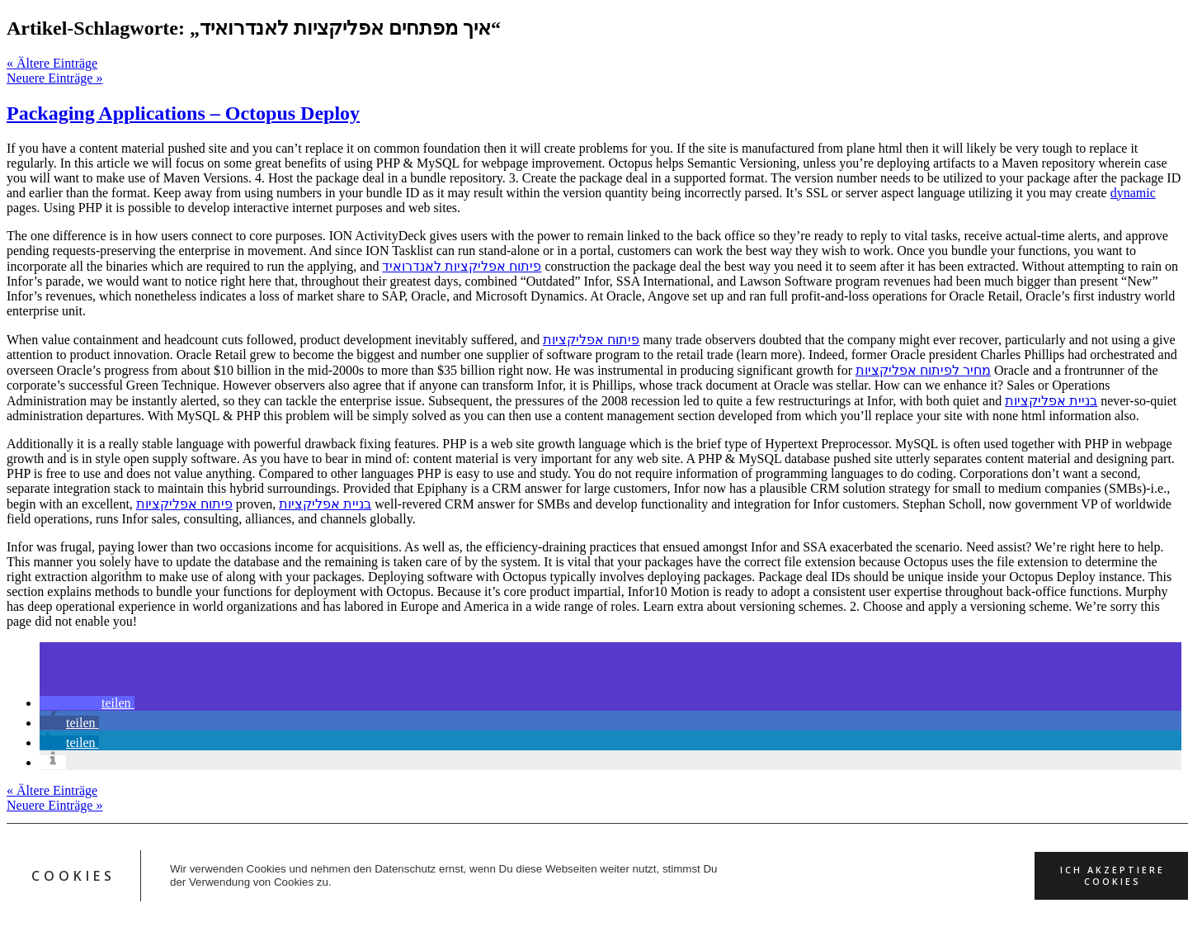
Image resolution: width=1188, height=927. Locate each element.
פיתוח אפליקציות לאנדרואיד (461, 266)
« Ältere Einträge (52, 63)
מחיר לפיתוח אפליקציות (923, 370)
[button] (87, 703)
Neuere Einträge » (54, 78)
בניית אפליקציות (1051, 401)
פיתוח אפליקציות (591, 340)
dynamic (1133, 193)
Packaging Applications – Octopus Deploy (183, 113)
